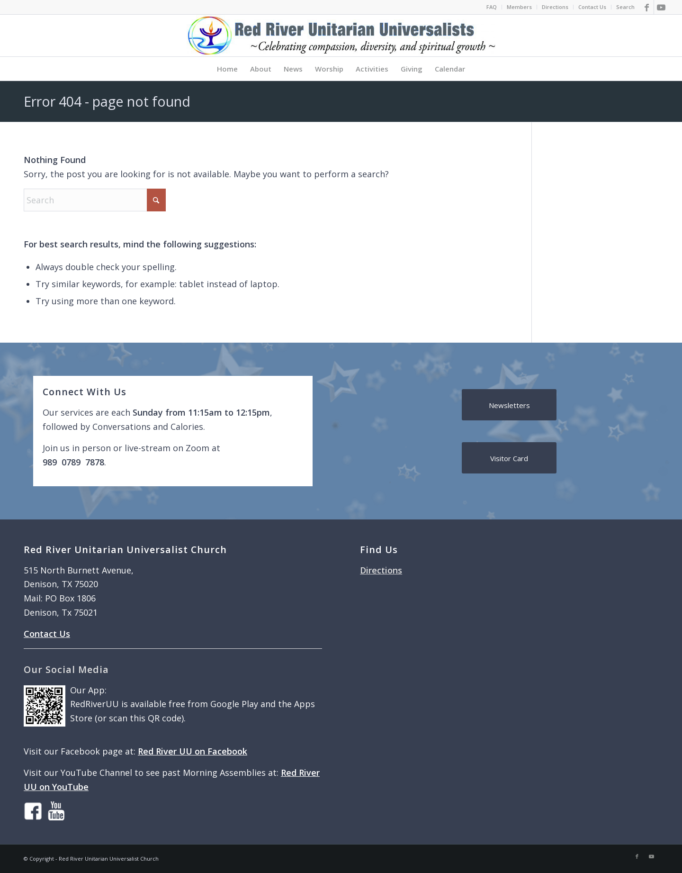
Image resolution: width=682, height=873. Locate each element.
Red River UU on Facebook (192, 751)
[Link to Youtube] (661, 7)
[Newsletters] (509, 404)
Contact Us (592, 6)
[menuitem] (492, 7)
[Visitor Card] (509, 457)
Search (625, 6)
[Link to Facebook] (647, 7)
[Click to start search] (156, 200)
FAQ (491, 6)
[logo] (340, 35)
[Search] (95, 200)
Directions (555, 6)
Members (519, 6)
